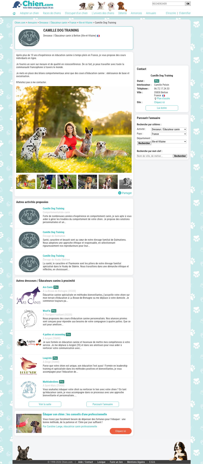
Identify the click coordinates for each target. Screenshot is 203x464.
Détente (122, 13)
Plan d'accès (163, 98)
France (72, 22)
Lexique (101, 462)
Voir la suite (45, 404)
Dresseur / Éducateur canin (53, 22)
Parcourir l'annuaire (103, 404)
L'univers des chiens (103, 13)
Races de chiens (52, 13)
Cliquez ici (159, 102)
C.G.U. (152, 462)
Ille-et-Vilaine (85, 22)
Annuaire (151, 13)
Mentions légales (136, 462)
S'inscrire (171, 13)
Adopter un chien (29, 13)
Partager (125, 193)
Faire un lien (116, 462)
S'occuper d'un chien (76, 13)
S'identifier (185, 13)
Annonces (136, 13)
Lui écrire (162, 107)
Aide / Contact (85, 462)
